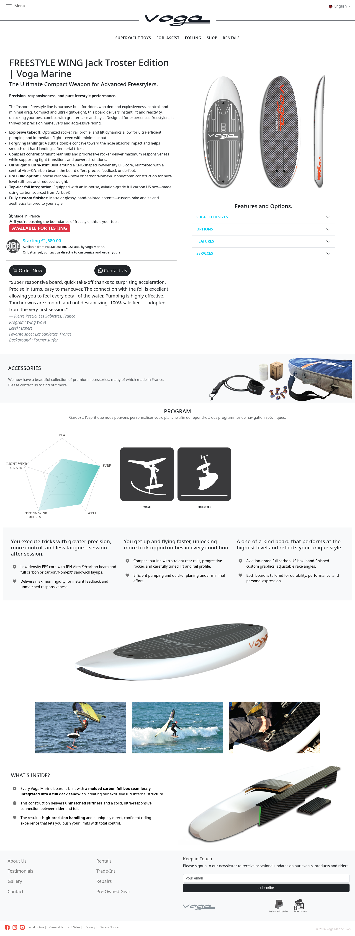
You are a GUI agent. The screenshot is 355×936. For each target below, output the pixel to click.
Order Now (27, 270)
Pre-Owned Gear (113, 891)
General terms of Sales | (65, 927)
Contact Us (112, 270)
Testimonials (20, 871)
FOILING (193, 37)
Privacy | (91, 927)
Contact (15, 891)
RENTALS (231, 37)
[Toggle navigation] (15, 6)
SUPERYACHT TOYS (133, 37)
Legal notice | (37, 927)
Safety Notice (109, 927)
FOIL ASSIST (168, 37)
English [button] (338, 6)
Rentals (103, 861)
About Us (17, 861)
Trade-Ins (106, 871)
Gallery (15, 881)
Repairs (104, 881)
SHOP (212, 37)
